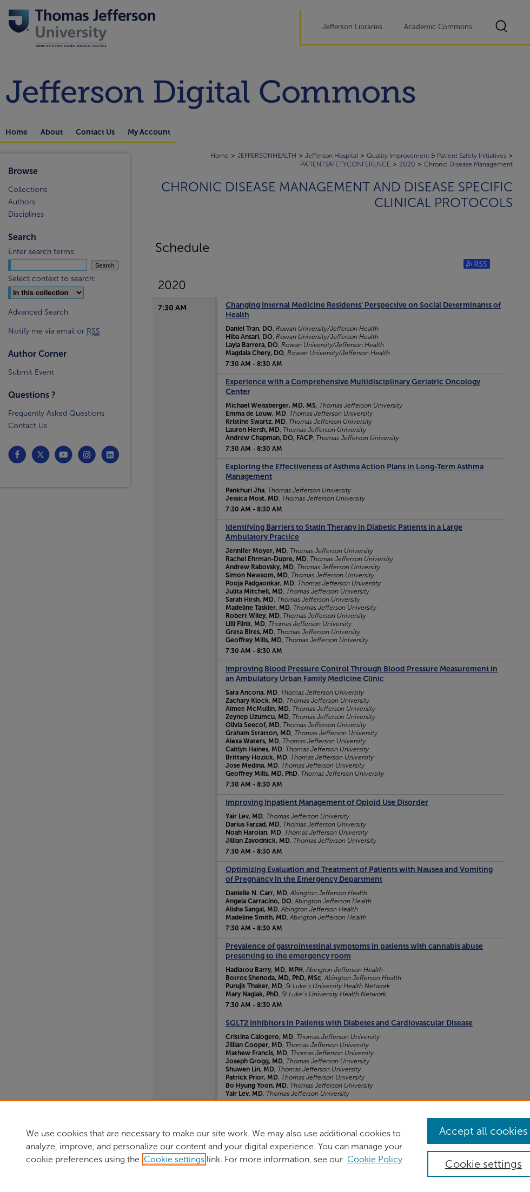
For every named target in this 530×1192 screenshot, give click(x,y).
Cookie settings (174, 1159)
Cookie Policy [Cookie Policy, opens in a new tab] (374, 1159)
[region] (265, 1146)
